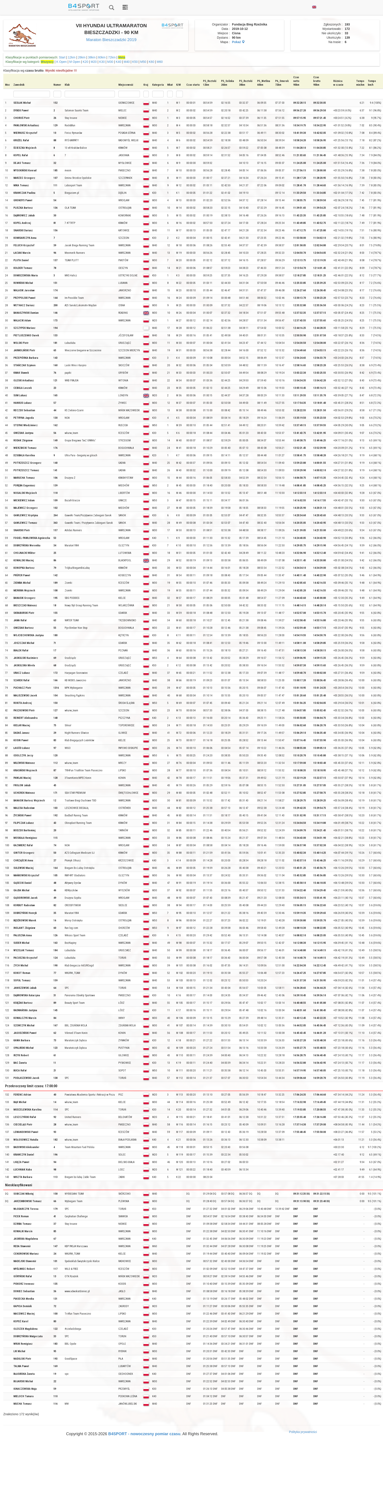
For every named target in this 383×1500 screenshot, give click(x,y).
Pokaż (238, 42)
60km (102, 57)
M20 (94, 61)
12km (71, 57)
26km (81, 57)
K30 (102, 61)
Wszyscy (47, 61)
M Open (74, 61)
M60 (160, 61)
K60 (151, 61)
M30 (110, 61)
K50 (135, 61)
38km (91, 57)
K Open (61, 61)
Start (62, 57)
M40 (127, 61)
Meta (121, 57)
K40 (118, 61)
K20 (85, 61)
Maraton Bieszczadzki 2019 (111, 39)
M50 (143, 61)
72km (111, 57)
